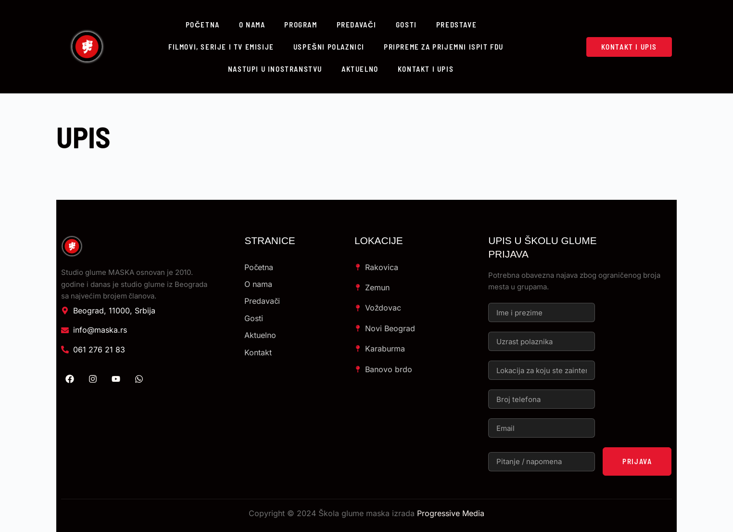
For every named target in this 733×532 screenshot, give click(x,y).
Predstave (456, 24)
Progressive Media (450, 513)
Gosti (406, 24)
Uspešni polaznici (329, 46)
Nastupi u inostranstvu (275, 69)
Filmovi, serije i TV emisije (221, 46)
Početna (203, 24)
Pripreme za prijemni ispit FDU (444, 46)
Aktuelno (360, 69)
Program (300, 24)
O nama (252, 24)
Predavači (357, 24)
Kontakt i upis (426, 69)
